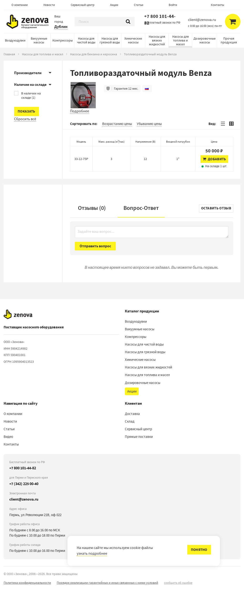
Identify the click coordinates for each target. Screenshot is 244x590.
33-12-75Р (81, 159)
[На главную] (18, 315)
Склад (129, 421)
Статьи (138, 5)
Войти (173, 5)
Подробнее (79, 111)
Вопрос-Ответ (141, 208)
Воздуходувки (15, 40)
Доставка (132, 413)
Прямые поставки (139, 436)
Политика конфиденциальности (27, 582)
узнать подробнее (92, 553)
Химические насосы (133, 40)
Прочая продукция (229, 40)
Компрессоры (62, 40)
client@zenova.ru (23, 499)
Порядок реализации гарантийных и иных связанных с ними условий (107, 582)
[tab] (223, 123)
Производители (27, 72)
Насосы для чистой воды (86, 40)
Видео (8, 436)
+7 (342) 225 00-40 (23, 483)
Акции (114, 5)
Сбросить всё (25, 119)
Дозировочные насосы (204, 40)
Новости (49, 5)
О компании (19, 5)
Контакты (217, 5)
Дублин (60, 26)
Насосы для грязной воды (110, 40)
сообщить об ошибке (178, 583)
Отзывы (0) (92, 208)
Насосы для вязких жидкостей (157, 40)
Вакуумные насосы (39, 40)
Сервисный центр (82, 5)
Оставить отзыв (216, 208)
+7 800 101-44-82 (160, 19)
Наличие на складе (30, 84)
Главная (9, 54)
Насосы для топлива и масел (180, 40)
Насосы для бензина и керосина (93, 54)
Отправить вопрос (95, 245)
